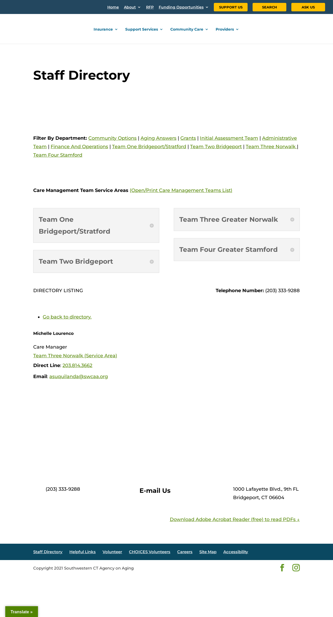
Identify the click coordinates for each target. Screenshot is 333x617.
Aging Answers (158, 138)
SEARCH (269, 7)
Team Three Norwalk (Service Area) (75, 356)
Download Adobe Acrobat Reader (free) (216, 519)
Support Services (141, 29)
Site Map (207, 551)
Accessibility (235, 551)
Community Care (186, 29)
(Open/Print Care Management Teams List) (181, 190)
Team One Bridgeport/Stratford (149, 147)
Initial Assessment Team (229, 138)
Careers (184, 551)
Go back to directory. (67, 317)
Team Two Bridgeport (216, 147)
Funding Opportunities (181, 7)
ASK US (308, 7)
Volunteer (112, 551)
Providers (225, 29)
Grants (188, 138)
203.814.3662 (77, 365)
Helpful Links (82, 551)
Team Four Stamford (57, 155)
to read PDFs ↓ (281, 519)
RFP (150, 7)
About (130, 7)
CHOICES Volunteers (149, 551)
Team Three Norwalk (271, 147)
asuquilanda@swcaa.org (78, 376)
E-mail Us (155, 490)
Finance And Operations (79, 147)
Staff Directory (47, 551)
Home (113, 7)
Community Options (112, 138)
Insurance (103, 29)
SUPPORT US (231, 7)
